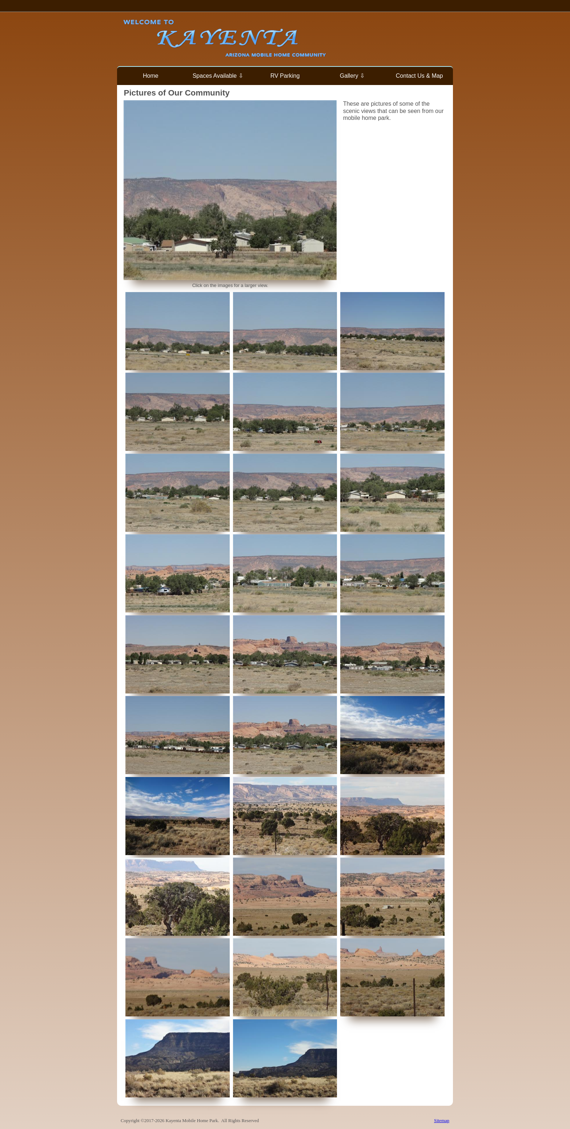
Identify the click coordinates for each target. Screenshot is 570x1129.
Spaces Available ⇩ (218, 76)
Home (150, 76)
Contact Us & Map (419, 76)
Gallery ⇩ (352, 76)
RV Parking (285, 76)
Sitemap (441, 1120)
